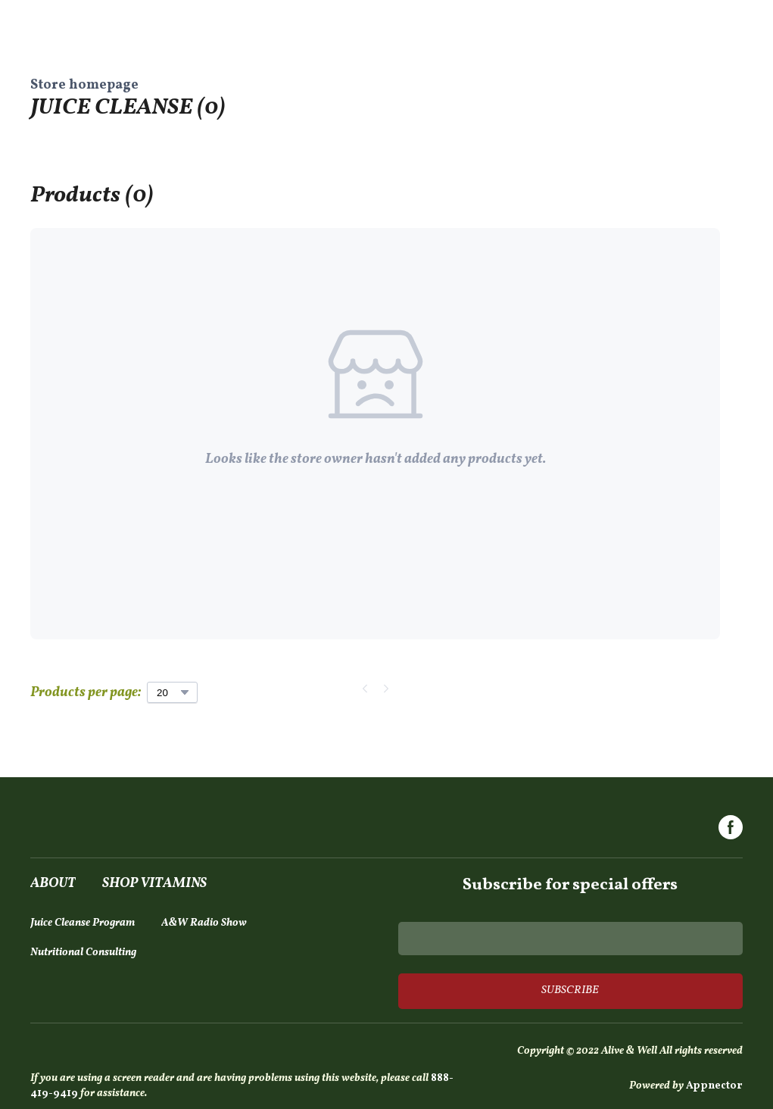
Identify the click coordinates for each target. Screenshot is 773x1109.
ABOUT (53, 883)
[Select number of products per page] (172, 692)
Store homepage (84, 85)
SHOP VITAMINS (154, 883)
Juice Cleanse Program (82, 923)
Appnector (714, 1086)
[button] (730, 827)
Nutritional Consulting (83, 952)
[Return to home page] (111, 829)
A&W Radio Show (204, 923)
